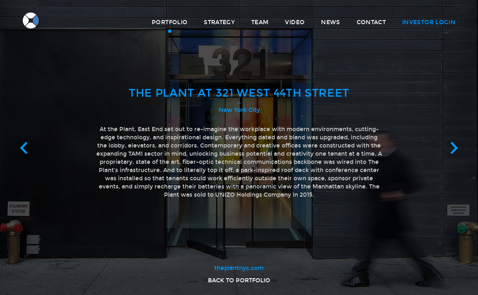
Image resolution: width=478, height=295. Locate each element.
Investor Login (428, 22)
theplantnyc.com (239, 268)
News (330, 22)
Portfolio (169, 22)
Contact (371, 22)
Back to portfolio (239, 280)
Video (295, 22)
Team (260, 22)
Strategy (219, 22)
